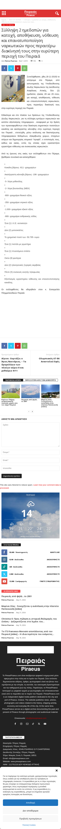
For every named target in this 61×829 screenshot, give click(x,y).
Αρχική (3, 20)
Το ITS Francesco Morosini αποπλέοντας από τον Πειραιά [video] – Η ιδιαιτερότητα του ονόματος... (27, 633)
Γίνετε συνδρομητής (50, 581)
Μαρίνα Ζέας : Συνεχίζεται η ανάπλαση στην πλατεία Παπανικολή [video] (49, 403)
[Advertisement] (30, 4)
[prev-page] (28, 411)
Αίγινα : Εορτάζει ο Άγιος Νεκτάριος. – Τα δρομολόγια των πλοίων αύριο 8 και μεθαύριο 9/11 (13, 364)
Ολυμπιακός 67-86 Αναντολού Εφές (49, 360)
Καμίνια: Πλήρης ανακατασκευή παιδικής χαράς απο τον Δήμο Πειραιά (9, 402)
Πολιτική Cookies (29, 825)
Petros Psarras (11, 61)
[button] (56, 770)
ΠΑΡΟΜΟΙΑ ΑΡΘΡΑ (13, 380)
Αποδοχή (30, 802)
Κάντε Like (55, 552)
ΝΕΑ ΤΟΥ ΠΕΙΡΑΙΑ (15, 20)
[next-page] (32, 411)
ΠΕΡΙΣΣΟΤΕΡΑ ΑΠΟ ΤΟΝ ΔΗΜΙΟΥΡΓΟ (40, 380)
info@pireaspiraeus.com (36, 718)
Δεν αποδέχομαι (30, 810)
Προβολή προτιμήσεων (30, 818)
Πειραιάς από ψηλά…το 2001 (29, 400)
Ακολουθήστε (53, 559)
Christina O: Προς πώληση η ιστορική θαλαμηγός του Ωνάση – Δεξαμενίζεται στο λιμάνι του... (29, 620)
